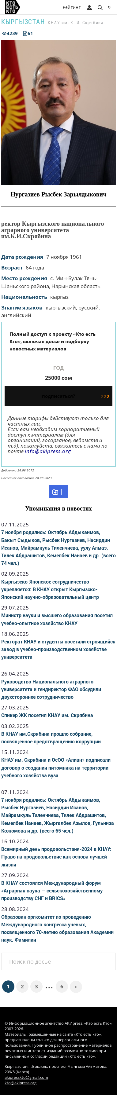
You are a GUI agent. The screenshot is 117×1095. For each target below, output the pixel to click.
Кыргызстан (23, 21)
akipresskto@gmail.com (26, 1077)
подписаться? (75, 396)
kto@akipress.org (20, 1083)
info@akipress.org (48, 451)
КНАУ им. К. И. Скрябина (76, 22)
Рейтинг (72, 7)
